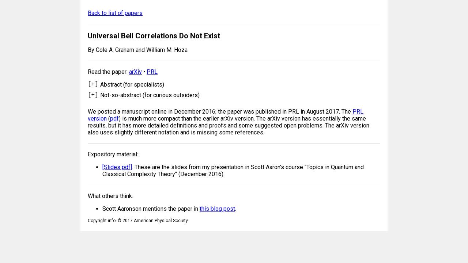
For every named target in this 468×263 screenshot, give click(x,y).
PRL (152, 71)
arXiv (135, 71)
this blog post (217, 210)
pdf (114, 120)
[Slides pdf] (117, 169)
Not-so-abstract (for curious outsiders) (150, 96)
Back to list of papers (115, 12)
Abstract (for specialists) (132, 84)
